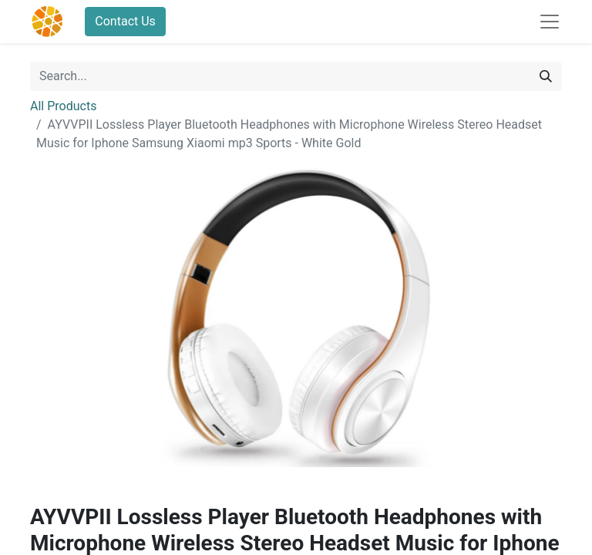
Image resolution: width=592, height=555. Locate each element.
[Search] (546, 76)
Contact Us (125, 21)
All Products (63, 106)
